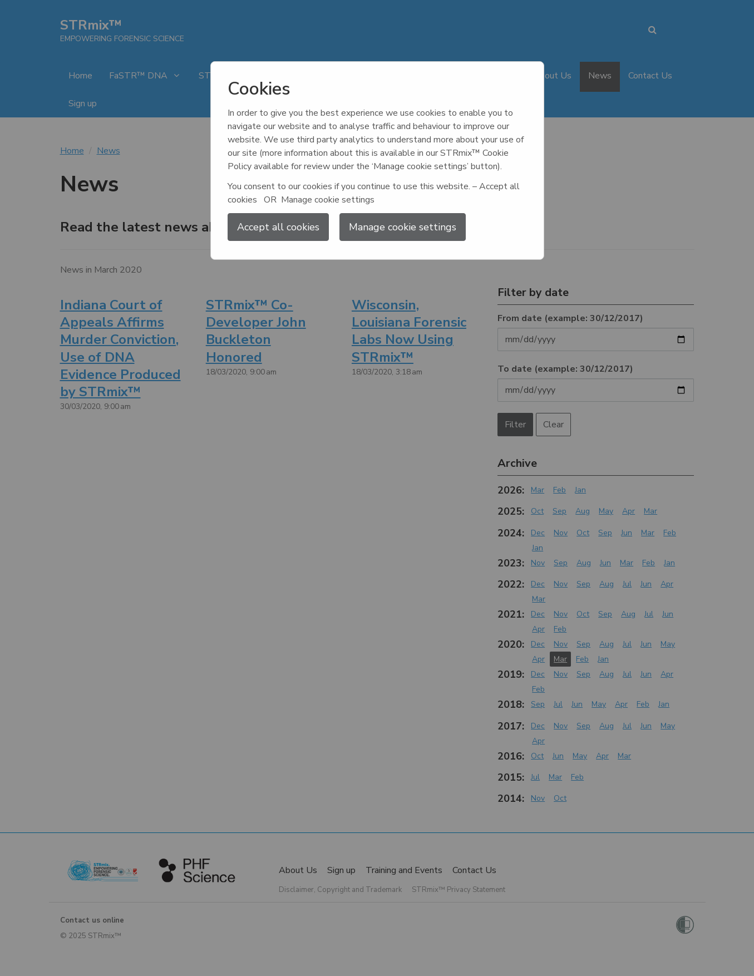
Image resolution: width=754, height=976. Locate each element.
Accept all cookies (278, 227)
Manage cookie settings (402, 227)
